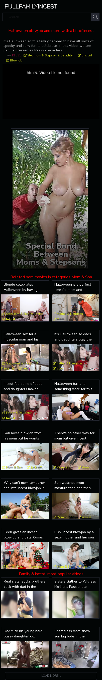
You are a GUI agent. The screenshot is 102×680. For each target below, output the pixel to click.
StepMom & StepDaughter (24, 314)
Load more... (51, 676)
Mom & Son (14, 467)
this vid (87, 55)
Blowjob (16, 60)
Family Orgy (14, 567)
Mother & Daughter (70, 314)
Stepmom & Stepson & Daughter (50, 55)
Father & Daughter (69, 363)
